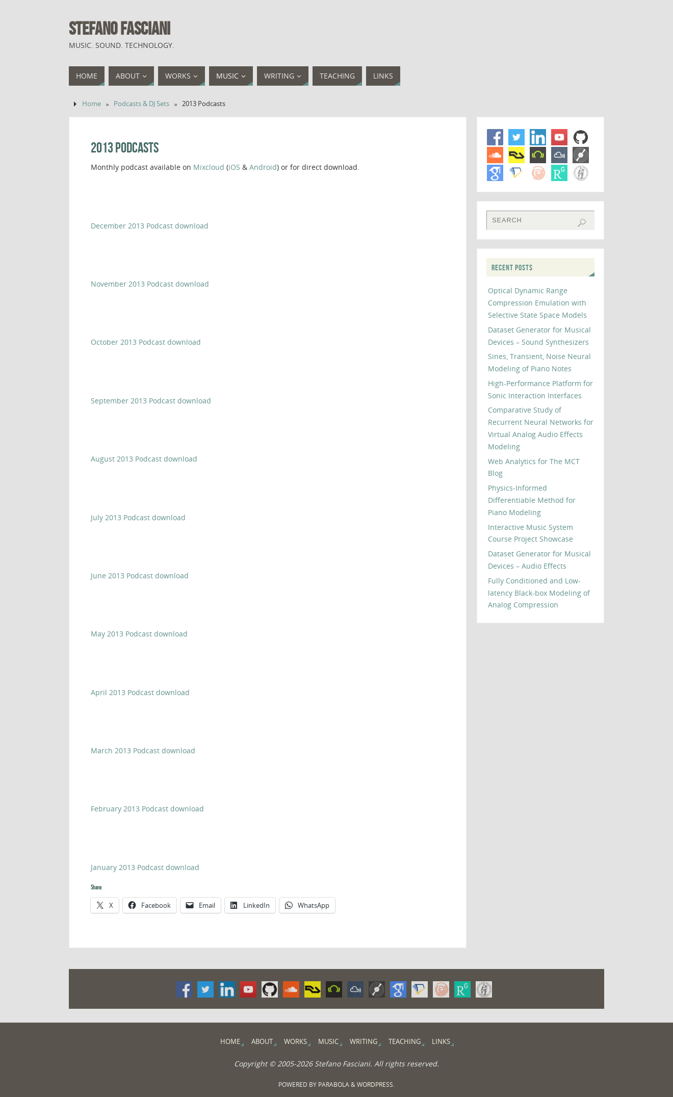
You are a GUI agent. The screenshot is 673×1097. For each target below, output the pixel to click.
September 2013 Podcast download (151, 400)
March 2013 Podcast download (143, 750)
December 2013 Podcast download (150, 226)
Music (328, 1041)
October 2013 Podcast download (146, 342)
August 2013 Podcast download (144, 459)
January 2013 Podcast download (145, 867)
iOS (234, 167)
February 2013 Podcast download (147, 808)
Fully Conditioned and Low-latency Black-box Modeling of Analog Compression (539, 593)
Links (441, 1041)
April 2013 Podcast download (140, 692)
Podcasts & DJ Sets (141, 103)
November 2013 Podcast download (150, 284)
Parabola (333, 1084)
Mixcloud (208, 167)
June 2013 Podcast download (140, 575)
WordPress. (376, 1084)
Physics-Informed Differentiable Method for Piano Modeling (532, 500)
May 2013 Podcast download (139, 634)
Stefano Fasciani (119, 28)
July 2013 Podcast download (138, 517)
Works (295, 1041)
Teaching (405, 1041)
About (262, 1041)
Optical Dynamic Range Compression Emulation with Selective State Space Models (537, 303)
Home (91, 103)
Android (263, 167)
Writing (363, 1041)
